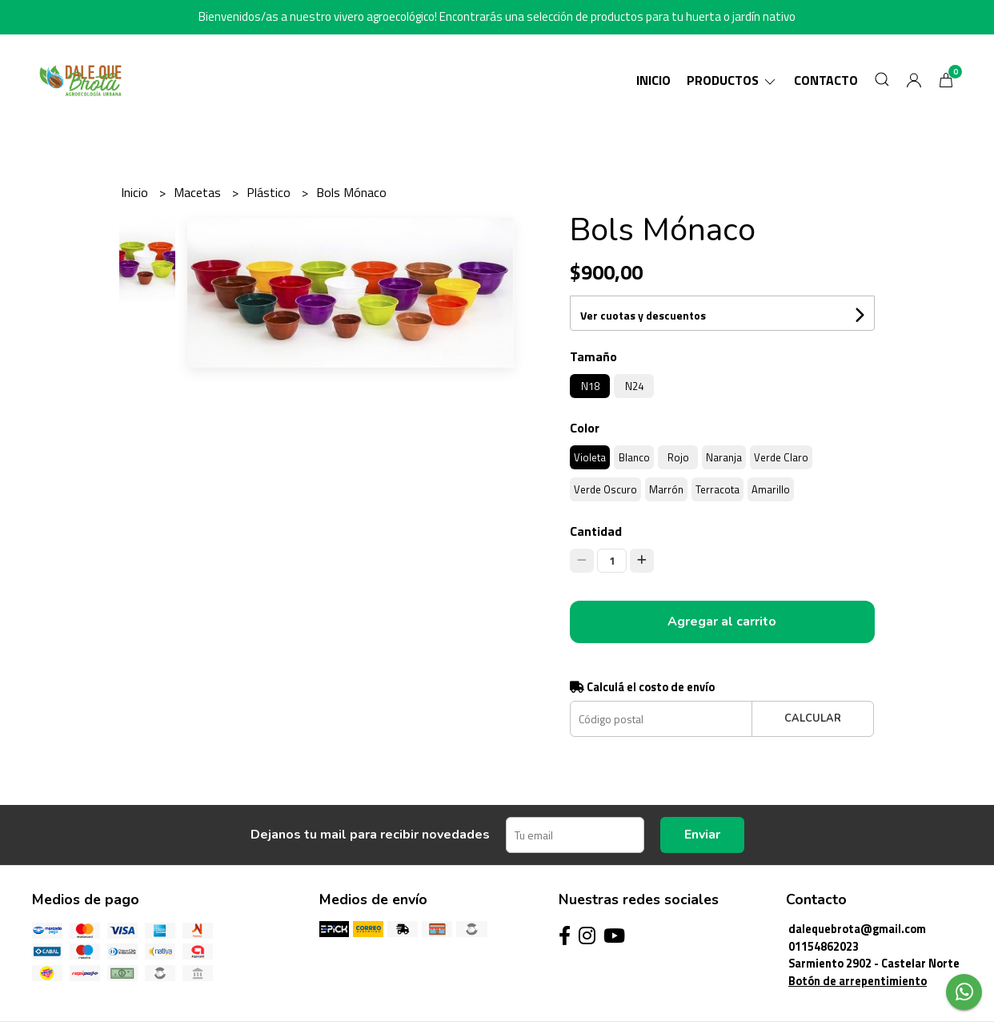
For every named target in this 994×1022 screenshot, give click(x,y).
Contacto (826, 80)
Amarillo (771, 489)
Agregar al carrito (721, 621)
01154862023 (823, 947)
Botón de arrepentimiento (857, 981)
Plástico (270, 192)
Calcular (812, 718)
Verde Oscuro (605, 489)
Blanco (634, 457)
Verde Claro (781, 457)
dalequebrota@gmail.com (857, 929)
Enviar (702, 834)
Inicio (653, 80)
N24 (634, 386)
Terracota (717, 489)
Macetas (199, 192)
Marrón (666, 489)
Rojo (678, 457)
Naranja (724, 457)
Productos (732, 80)
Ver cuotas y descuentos (643, 315)
